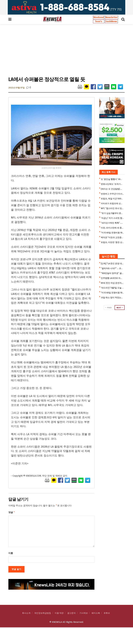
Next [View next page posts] (120, 307)
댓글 (11, 513)
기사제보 (83, 613)
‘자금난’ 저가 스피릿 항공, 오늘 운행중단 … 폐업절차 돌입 (112, 218)
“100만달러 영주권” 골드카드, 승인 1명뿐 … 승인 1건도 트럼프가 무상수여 (112, 273)
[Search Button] (123, 19)
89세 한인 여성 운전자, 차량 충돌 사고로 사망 (112, 283)
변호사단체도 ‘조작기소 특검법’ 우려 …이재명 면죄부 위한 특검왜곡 (112, 184)
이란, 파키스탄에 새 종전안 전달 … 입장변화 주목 (112, 228)
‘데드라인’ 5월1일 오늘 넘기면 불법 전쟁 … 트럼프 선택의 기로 (112, 288)
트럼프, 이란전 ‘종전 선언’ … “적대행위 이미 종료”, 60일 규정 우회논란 (112, 242)
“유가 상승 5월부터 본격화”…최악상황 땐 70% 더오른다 (112, 213)
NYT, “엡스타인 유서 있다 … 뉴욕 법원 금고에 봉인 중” (112, 208)
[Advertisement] (66, 50)
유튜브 (107, 613)
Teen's (98, 21)
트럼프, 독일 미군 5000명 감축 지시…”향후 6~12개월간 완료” (112, 198)
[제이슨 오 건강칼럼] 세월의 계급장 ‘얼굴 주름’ (112, 189)
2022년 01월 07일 (16, 87)
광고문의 (71, 613)
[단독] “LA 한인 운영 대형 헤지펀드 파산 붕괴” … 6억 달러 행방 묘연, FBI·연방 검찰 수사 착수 (112, 263)
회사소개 (26, 613)
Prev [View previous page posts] (108, 307)
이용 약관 (59, 613)
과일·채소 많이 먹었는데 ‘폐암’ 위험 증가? (112, 297)
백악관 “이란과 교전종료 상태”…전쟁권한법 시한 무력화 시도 (112, 237)
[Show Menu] (9, 19)
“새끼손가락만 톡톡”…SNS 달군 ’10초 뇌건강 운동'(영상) (112, 223)
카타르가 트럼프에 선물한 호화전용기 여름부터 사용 (112, 203)
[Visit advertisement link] (66, 7)
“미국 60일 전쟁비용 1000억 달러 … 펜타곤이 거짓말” (112, 232)
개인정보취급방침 (42, 613)
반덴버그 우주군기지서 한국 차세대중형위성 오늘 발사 (112, 194)
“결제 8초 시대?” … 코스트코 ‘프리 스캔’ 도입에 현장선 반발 (112, 268)
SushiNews (111, 21)
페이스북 (96, 613)
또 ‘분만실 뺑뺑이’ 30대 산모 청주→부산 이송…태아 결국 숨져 (112, 179)
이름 (10, 553)
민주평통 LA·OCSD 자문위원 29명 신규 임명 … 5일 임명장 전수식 (112, 278)
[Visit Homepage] (52, 19)
